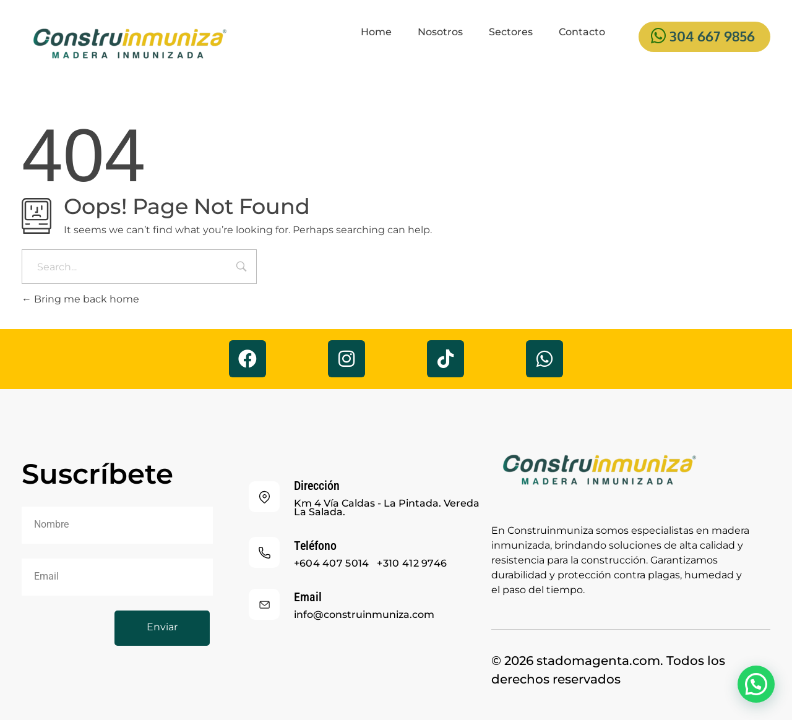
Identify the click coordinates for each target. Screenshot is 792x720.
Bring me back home (80, 299)
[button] (756, 684)
